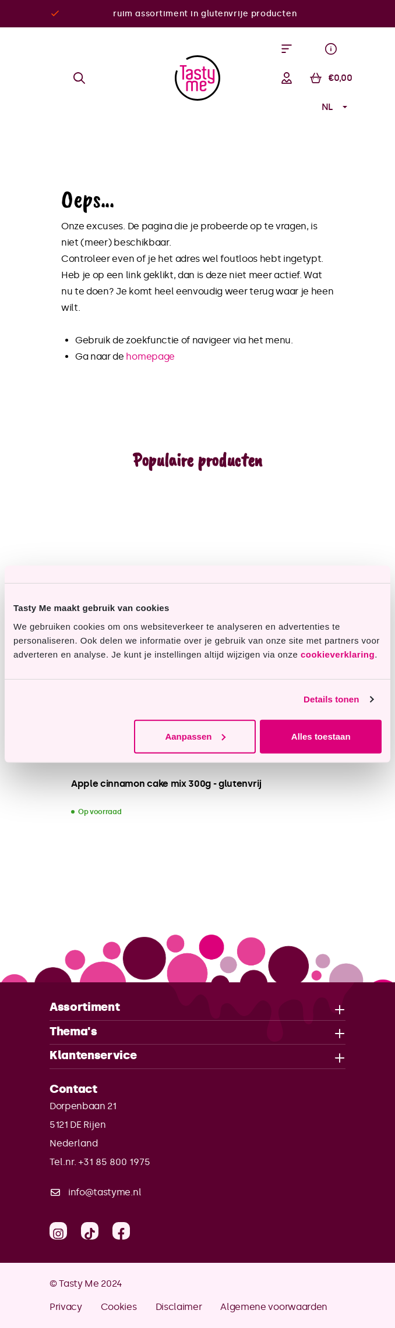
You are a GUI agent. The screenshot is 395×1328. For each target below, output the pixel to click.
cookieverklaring (338, 654)
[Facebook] (121, 1231)
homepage (150, 356)
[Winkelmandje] (330, 78)
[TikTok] (89, 1231)
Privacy (66, 1306)
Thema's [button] (197, 1032)
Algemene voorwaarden (273, 1306)
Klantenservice (93, 1055)
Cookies (119, 1306)
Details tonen (331, 699)
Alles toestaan (321, 736)
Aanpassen (195, 736)
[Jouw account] (286, 78)
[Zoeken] (79, 78)
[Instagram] (58, 1231)
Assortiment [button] (197, 1007)
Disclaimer (179, 1306)
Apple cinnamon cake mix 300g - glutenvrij (166, 783)
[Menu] (286, 48)
